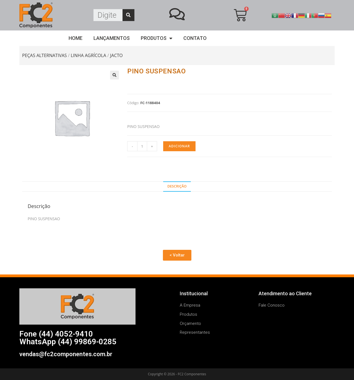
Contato (195, 38)
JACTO (116, 55)
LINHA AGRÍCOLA (88, 55)
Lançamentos (111, 38)
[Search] (128, 15)
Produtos (156, 38)
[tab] (177, 186)
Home (75, 38)
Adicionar (179, 146)
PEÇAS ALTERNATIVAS (44, 55)
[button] (177, 255)
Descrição (176, 186)
